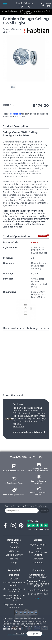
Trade (38, 548)
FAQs (14, 562)
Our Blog (14, 578)
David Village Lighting (24, 5)
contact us (15, 113)
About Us (14, 547)
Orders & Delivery (14, 555)
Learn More (18, 633)
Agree (34, 633)
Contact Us (14, 551)
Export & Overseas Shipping (38, 553)
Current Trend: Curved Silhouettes (14, 590)
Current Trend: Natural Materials (14, 583)
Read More (18, 426)
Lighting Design (38, 544)
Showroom (38, 559)
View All (45, 328)
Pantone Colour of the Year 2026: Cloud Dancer (14, 598)
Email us (38, 598)
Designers (14, 575)
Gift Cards (38, 562)
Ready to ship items (10, 11)
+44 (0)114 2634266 (39, 594)
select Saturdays (40, 590)
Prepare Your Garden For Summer (14, 605)
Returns (14, 559)
